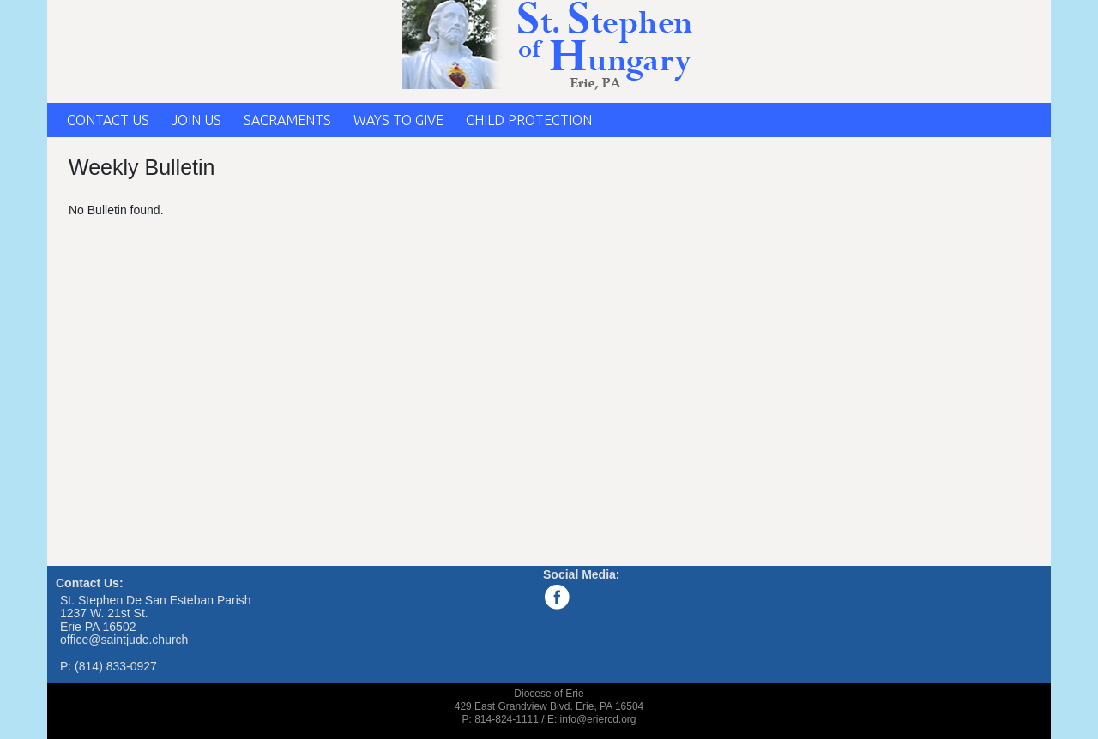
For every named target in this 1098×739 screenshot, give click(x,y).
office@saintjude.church (124, 639)
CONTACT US (108, 120)
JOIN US (196, 120)
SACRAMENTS (287, 120)
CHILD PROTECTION (529, 120)
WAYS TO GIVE (398, 120)
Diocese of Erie (548, 694)
